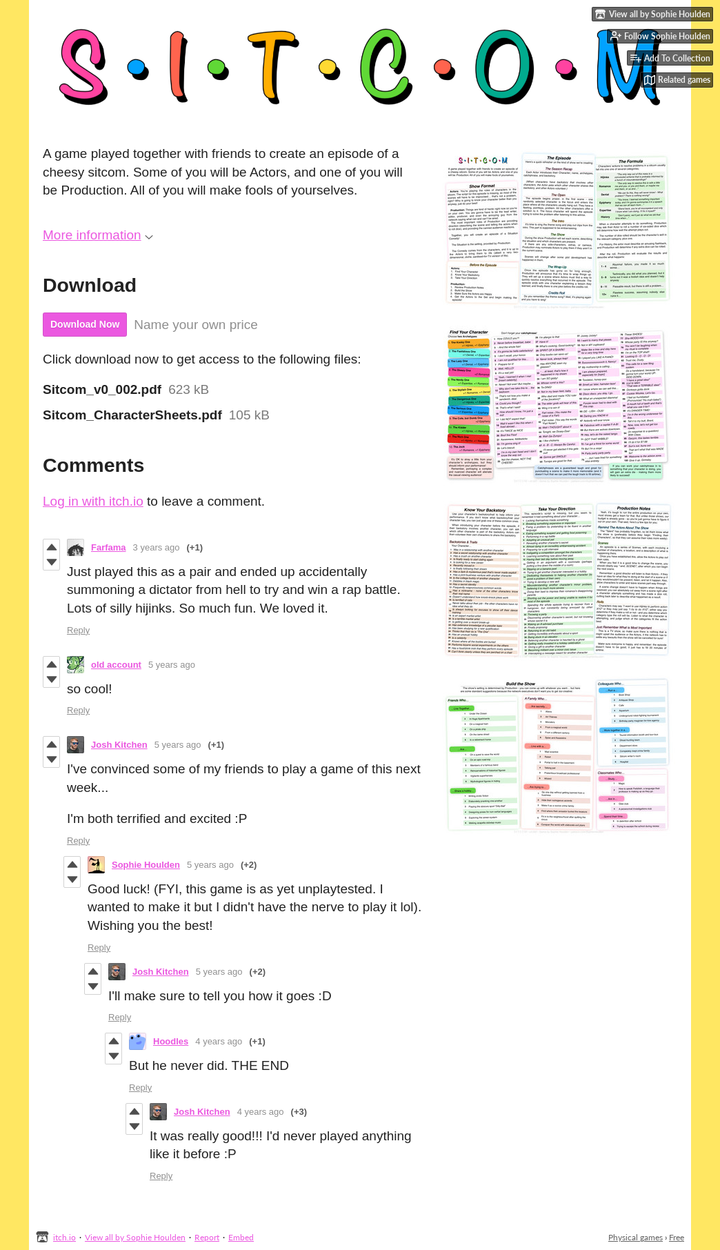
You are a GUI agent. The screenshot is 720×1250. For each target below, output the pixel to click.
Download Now (84, 324)
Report (206, 1237)
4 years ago (218, 1041)
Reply (78, 630)
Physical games (635, 1237)
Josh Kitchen (119, 745)
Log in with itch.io (93, 501)
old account (116, 664)
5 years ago (171, 664)
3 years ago (156, 547)
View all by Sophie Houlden (135, 1237)
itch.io (64, 1237)
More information (98, 235)
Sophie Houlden (146, 865)
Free (676, 1237)
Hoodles (170, 1041)
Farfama (108, 547)
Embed (241, 1237)
